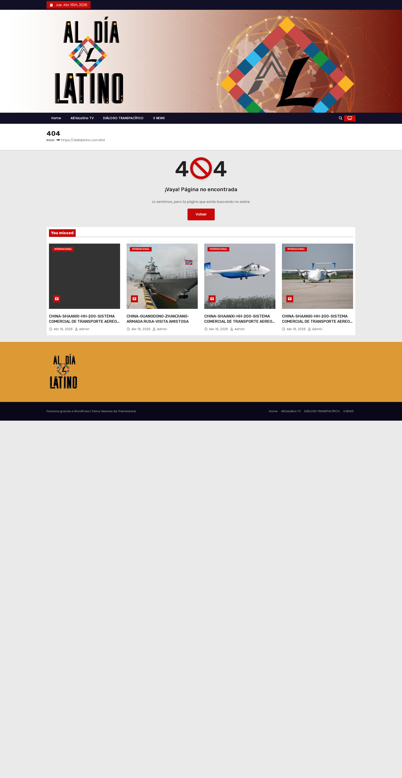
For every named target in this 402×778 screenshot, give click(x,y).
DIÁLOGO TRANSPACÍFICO (123, 118)
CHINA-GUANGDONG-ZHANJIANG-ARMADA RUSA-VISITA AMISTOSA (158, 319)
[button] (340, 118)
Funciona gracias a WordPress (68, 411)
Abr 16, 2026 (64, 329)
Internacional (63, 249)
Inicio (51, 140)
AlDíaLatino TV (82, 118)
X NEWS (159, 118)
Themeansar (127, 411)
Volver (201, 214)
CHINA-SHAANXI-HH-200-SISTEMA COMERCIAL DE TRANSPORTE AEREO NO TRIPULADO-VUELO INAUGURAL (83, 321)
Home (56, 118)
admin (82, 329)
